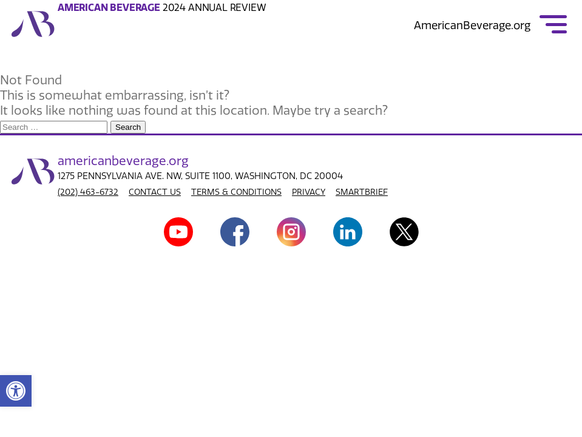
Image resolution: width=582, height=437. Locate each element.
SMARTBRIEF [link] (362, 192)
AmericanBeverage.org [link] (472, 25)
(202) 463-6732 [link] (88, 192)
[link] (16, 391)
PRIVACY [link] (308, 192)
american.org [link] (123, 161)
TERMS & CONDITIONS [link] (236, 192)
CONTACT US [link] (155, 192)
